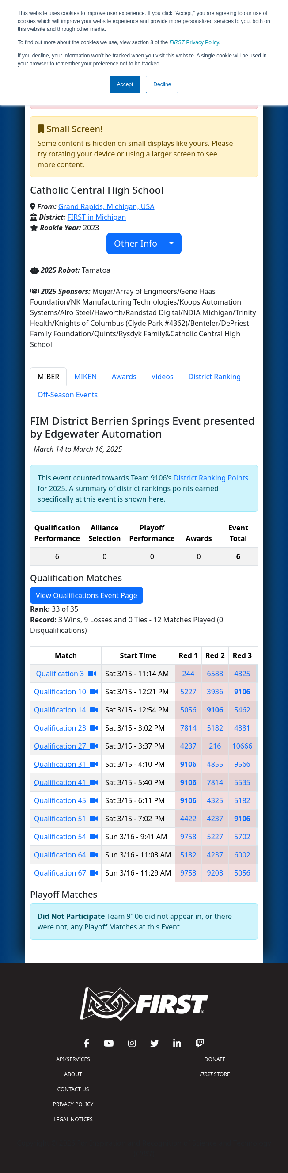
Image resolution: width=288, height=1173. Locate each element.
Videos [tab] (163, 376)
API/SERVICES (73, 1059)
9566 (242, 764)
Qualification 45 (66, 800)
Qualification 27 (66, 746)
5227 (188, 692)
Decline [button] (162, 84)
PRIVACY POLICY (73, 1104)
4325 (242, 673)
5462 (242, 710)
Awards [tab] (124, 376)
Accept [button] (125, 84)
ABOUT (73, 1074)
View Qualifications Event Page (86, 595)
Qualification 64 (66, 855)
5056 (188, 710)
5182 (215, 728)
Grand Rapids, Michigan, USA (106, 206)
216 (215, 746)
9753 (188, 873)
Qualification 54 (66, 837)
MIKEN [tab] (85, 376)
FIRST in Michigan (97, 217)
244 (188, 673)
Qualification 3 (66, 673)
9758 (188, 837)
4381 (242, 728)
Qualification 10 (66, 692)
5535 (242, 782)
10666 (242, 746)
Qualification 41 (66, 782)
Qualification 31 (66, 764)
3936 (215, 692)
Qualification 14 (66, 710)
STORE (215, 1074)
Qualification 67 (66, 873)
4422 (188, 818)
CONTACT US (73, 1089)
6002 (242, 855)
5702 (242, 837)
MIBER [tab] (48, 376)
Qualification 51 (66, 818)
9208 (215, 873)
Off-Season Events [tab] (68, 395)
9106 (242, 692)
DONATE (215, 1059)
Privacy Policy (194, 42)
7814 (188, 728)
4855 (215, 764)
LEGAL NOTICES (73, 1119)
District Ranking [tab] (215, 376)
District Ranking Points (210, 478)
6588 (215, 673)
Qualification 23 (66, 728)
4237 (188, 746)
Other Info (140, 243)
